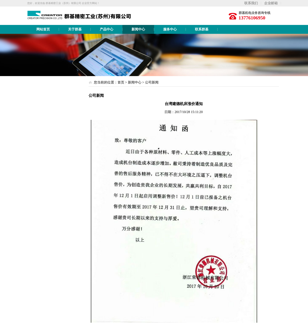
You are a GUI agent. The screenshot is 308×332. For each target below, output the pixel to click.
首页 (121, 82)
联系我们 (251, 3)
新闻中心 (134, 82)
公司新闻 (152, 82)
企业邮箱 (271, 3)
